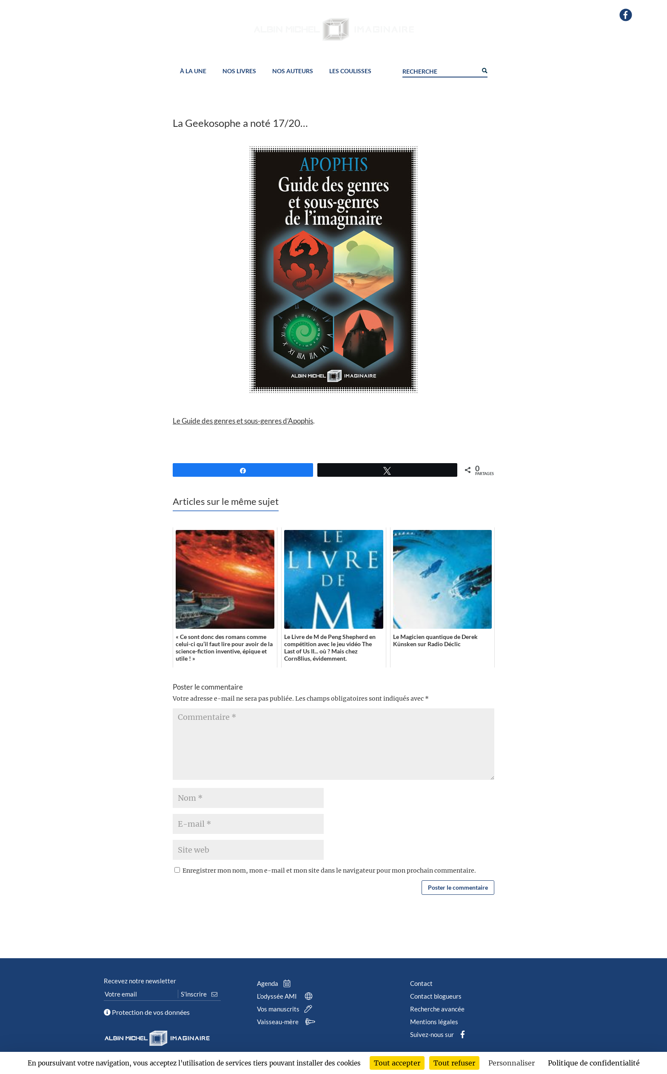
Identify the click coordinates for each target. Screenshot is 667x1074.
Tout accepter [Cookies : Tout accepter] (397, 1063)
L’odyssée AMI (286, 996)
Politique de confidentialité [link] (594, 1063)
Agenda (275, 983)
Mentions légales (434, 1021)
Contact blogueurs (436, 996)
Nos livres (239, 71)
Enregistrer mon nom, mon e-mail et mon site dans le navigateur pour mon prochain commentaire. (329, 870)
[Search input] (440, 70)
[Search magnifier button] (484, 69)
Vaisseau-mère (287, 1021)
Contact (421, 983)
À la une (193, 71)
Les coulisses (350, 71)
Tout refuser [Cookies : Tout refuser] (454, 1063)
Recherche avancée (437, 1009)
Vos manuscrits (286, 1009)
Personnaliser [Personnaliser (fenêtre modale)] (511, 1063)
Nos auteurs (292, 71)
